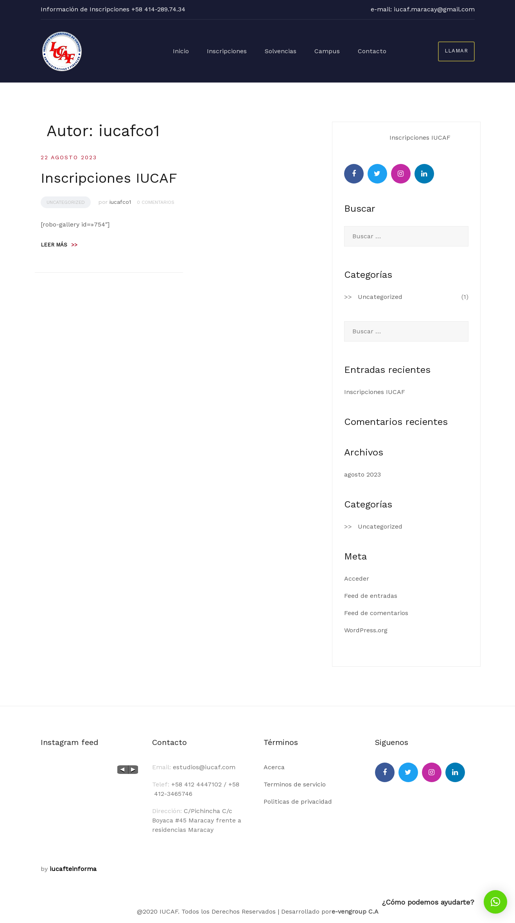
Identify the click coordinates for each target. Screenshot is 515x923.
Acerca (274, 767)
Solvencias (288, 50)
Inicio (195, 50)
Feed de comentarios (376, 613)
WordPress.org (366, 630)
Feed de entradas (370, 595)
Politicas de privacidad (298, 801)
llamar (456, 51)
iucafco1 (120, 202)
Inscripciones (238, 50)
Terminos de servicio (295, 784)
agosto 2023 (362, 474)
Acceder (356, 578)
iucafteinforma (73, 869)
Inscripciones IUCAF (109, 178)
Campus (332, 50)
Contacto (373, 50)
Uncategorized (66, 202)
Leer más (59, 245)
